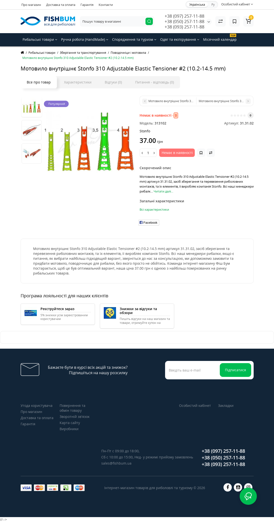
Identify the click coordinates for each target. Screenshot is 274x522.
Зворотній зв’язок (75, 416)
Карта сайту (70, 422)
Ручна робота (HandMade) (84, 39)
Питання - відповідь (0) (154, 82)
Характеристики (77, 82)
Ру (213, 4)
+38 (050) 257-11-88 (184, 21)
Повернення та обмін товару (72, 408)
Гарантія (86, 4)
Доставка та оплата (60, 4)
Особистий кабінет (195, 405)
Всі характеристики (154, 209)
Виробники (69, 428)
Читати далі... (163, 191)
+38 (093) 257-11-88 (184, 27)
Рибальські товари (40, 39)
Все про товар (39, 82)
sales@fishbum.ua (116, 463)
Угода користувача (36, 405)
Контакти (106, 4)
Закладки (226, 405)
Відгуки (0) (113, 82)
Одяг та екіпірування (179, 39)
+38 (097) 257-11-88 (184, 16)
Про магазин (31, 4)
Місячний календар (220, 38)
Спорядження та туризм (134, 39)
